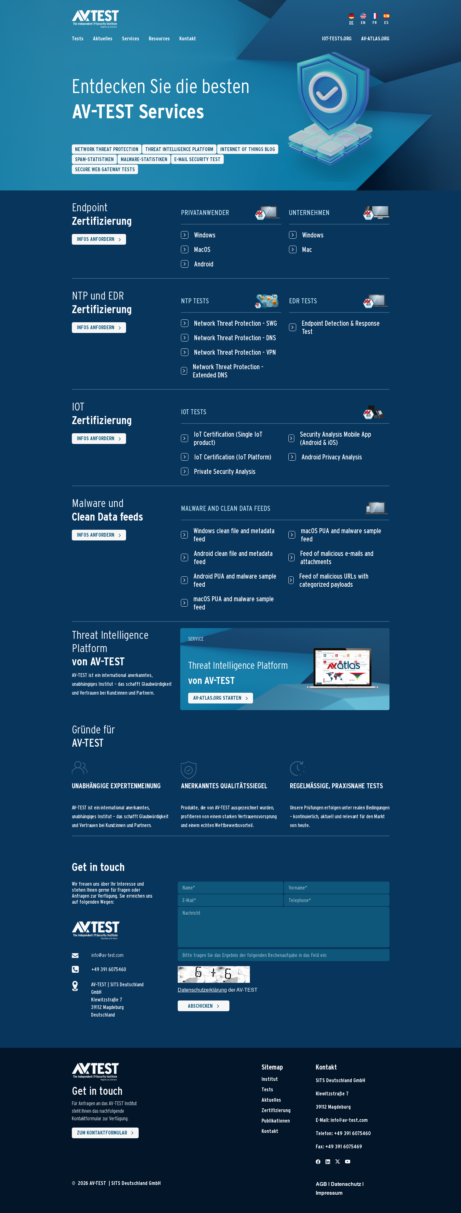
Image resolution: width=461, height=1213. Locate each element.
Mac (300, 249)
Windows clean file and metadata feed (228, 535)
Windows (198, 235)
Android (197, 264)
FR (375, 19)
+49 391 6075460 (108, 969)
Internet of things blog (247, 149)
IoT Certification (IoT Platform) (226, 457)
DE (351, 19)
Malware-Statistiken (144, 159)
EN (363, 19)
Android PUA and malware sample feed (228, 580)
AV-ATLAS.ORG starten (222, 698)
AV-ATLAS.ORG (375, 39)
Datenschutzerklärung (202, 990)
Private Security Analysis (218, 471)
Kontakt (187, 39)
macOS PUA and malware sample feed (227, 603)
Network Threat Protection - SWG (229, 323)
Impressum (329, 1193)
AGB (321, 1184)
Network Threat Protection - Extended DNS (222, 371)
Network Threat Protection (106, 149)
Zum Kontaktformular (106, 1133)
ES (386, 19)
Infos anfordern (100, 239)
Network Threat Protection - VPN (228, 352)
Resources (159, 39)
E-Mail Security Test (197, 159)
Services (130, 39)
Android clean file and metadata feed (227, 557)
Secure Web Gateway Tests (105, 169)
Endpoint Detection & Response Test (334, 327)
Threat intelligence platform (179, 149)
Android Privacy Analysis (325, 457)
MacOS (195, 249)
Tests (78, 39)
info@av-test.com (107, 955)
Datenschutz (346, 1184)
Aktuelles (102, 39)
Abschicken (205, 1006)
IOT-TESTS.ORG (337, 39)
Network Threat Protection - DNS (228, 338)
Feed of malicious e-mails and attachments (331, 557)
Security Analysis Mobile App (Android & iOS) (330, 438)
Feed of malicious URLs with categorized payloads (328, 580)
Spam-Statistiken (94, 159)
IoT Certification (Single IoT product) (221, 438)
